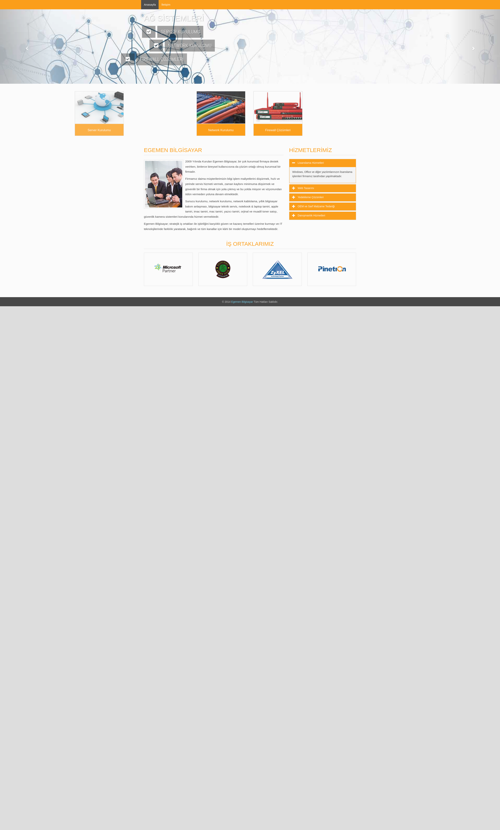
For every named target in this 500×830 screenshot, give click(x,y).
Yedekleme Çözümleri (310, 197)
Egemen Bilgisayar (242, 301)
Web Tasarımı (305, 188)
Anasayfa (150, 4)
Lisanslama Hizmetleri (310, 162)
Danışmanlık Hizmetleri (311, 215)
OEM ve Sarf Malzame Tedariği (316, 206)
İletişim (165, 4)
